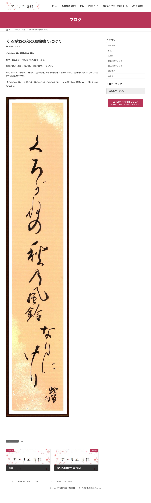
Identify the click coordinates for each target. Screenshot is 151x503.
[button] (125, 103)
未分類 (110, 76)
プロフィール (47, 481)
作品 (21, 441)
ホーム (10, 481)
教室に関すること (115, 61)
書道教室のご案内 (24, 481)
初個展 (110, 56)
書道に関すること (115, 66)
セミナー (111, 45)
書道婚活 (111, 71)
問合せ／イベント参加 (64, 481)
